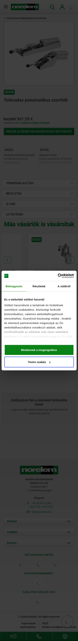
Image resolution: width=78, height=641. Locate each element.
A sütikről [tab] (64, 286)
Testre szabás (39, 362)
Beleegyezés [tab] (14, 286)
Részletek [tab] (38, 286)
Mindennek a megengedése (39, 349)
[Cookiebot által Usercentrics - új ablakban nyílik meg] (57, 276)
